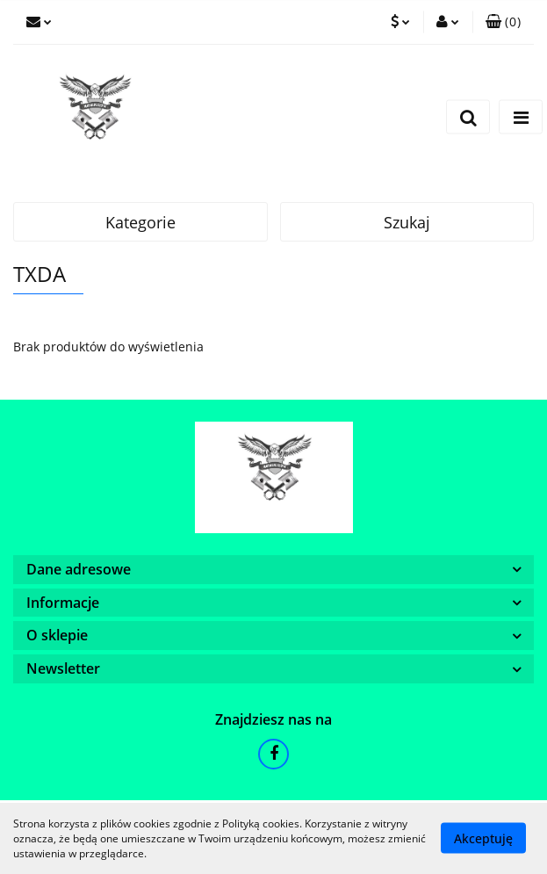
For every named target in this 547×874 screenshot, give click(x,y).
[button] (503, 22)
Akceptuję (483, 838)
